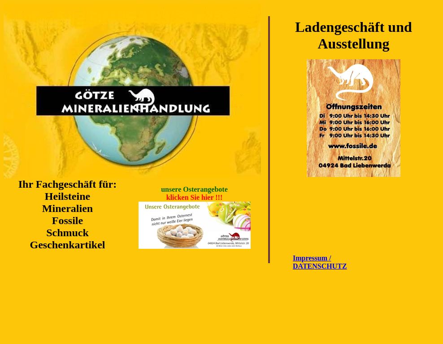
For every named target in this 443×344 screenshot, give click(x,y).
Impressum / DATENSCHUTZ (320, 262)
